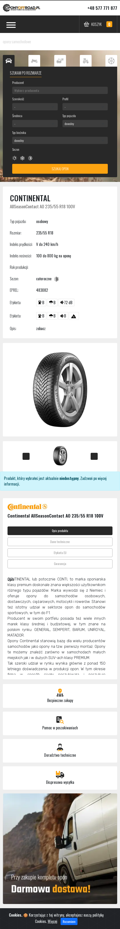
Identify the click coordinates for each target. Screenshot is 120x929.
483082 (42, 290)
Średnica (17, 115)
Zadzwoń (86, 478)
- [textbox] (14, 106)
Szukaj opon (60, 168)
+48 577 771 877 (102, 7)
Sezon (15, 149)
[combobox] (60, 90)
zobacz (41, 328)
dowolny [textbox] (69, 123)
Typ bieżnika (19, 132)
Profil (65, 98)
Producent (18, 82)
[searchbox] (60, 90)
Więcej (52, 921)
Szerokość (18, 98)
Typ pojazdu (69, 115)
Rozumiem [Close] (69, 921)
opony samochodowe (17, 41)
